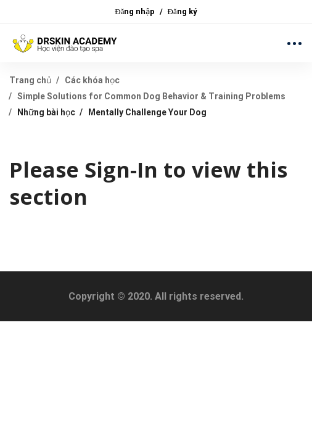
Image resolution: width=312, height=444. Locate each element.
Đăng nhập (135, 11)
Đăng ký (182, 11)
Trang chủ (30, 80)
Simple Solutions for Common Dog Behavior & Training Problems (151, 96)
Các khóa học (92, 80)
